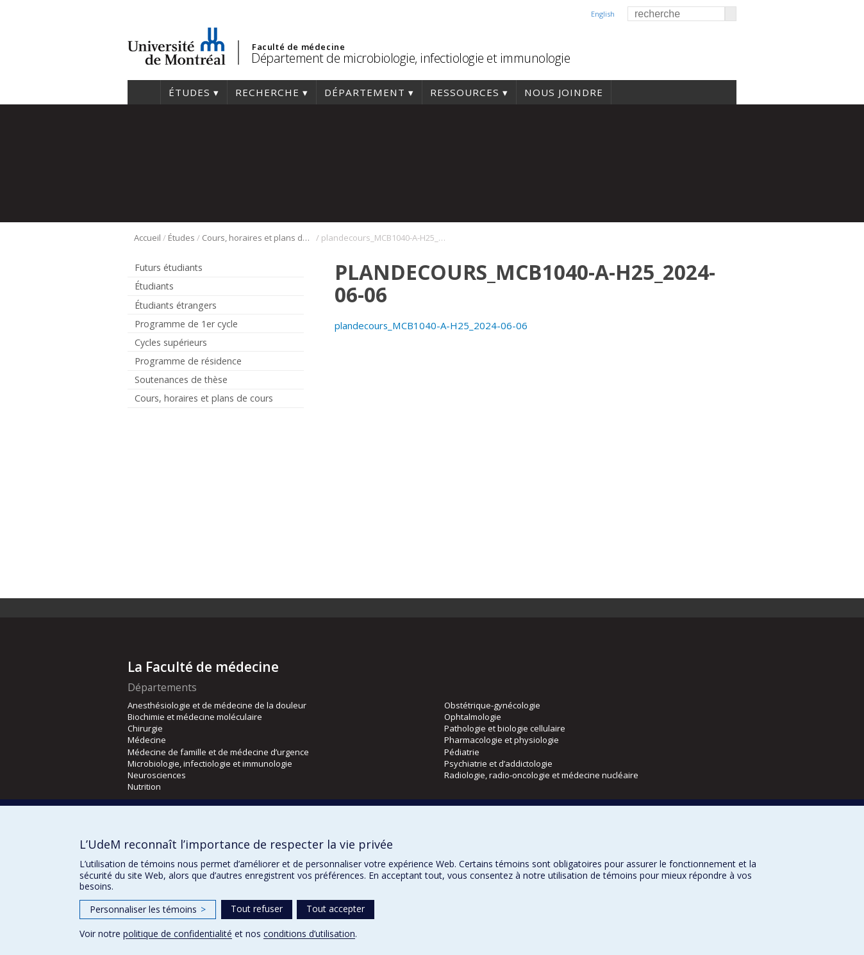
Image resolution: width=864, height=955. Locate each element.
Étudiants (154, 286)
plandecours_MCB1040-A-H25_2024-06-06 (431, 325)
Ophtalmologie (472, 716)
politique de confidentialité (177, 933)
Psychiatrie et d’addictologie (498, 763)
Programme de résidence (188, 361)
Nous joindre (563, 92)
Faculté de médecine (298, 47)
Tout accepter (335, 908)
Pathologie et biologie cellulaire (504, 728)
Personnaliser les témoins (148, 909)
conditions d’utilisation (309, 933)
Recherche (267, 92)
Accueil (144, 92)
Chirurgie (145, 728)
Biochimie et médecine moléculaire (195, 716)
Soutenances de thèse (181, 379)
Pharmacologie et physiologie (501, 740)
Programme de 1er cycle (186, 324)
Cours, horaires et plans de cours (258, 237)
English (603, 14)
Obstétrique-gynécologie (492, 705)
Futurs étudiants (169, 267)
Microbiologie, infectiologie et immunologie (210, 763)
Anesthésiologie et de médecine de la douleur (217, 705)
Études (189, 92)
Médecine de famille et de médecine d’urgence (218, 752)
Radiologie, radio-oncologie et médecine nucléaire (541, 775)
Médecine (147, 740)
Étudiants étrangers (176, 305)
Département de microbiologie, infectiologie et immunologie (410, 58)
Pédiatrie (461, 752)
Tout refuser (257, 908)
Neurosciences (157, 775)
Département (364, 92)
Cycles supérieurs (171, 342)
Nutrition (144, 786)
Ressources (464, 92)
